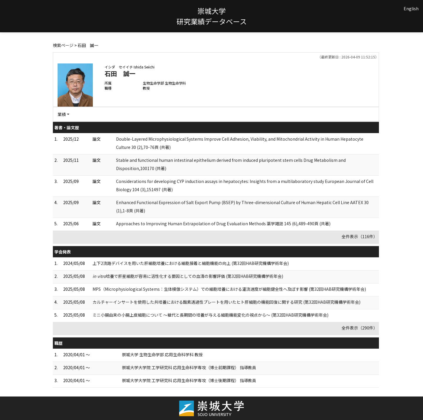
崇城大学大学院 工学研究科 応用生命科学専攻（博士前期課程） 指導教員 (189, 367)
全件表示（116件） (359, 236)
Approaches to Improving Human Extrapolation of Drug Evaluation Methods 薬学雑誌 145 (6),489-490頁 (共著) (223, 223)
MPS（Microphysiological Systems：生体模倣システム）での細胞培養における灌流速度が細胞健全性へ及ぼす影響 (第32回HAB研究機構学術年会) (229, 289)
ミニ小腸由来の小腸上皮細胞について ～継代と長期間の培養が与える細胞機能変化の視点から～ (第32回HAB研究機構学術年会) (210, 315)
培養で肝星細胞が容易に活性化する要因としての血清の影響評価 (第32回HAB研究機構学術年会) (188, 276)
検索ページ (63, 45)
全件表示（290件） (359, 328)
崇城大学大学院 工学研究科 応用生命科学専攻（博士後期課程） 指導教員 (189, 380)
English (411, 8)
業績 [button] (62, 114)
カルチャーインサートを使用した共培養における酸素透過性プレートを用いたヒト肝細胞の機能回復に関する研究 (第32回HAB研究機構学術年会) (226, 302)
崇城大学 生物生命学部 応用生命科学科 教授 (162, 354)
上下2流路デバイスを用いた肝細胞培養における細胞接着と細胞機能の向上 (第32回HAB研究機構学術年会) (191, 263)
